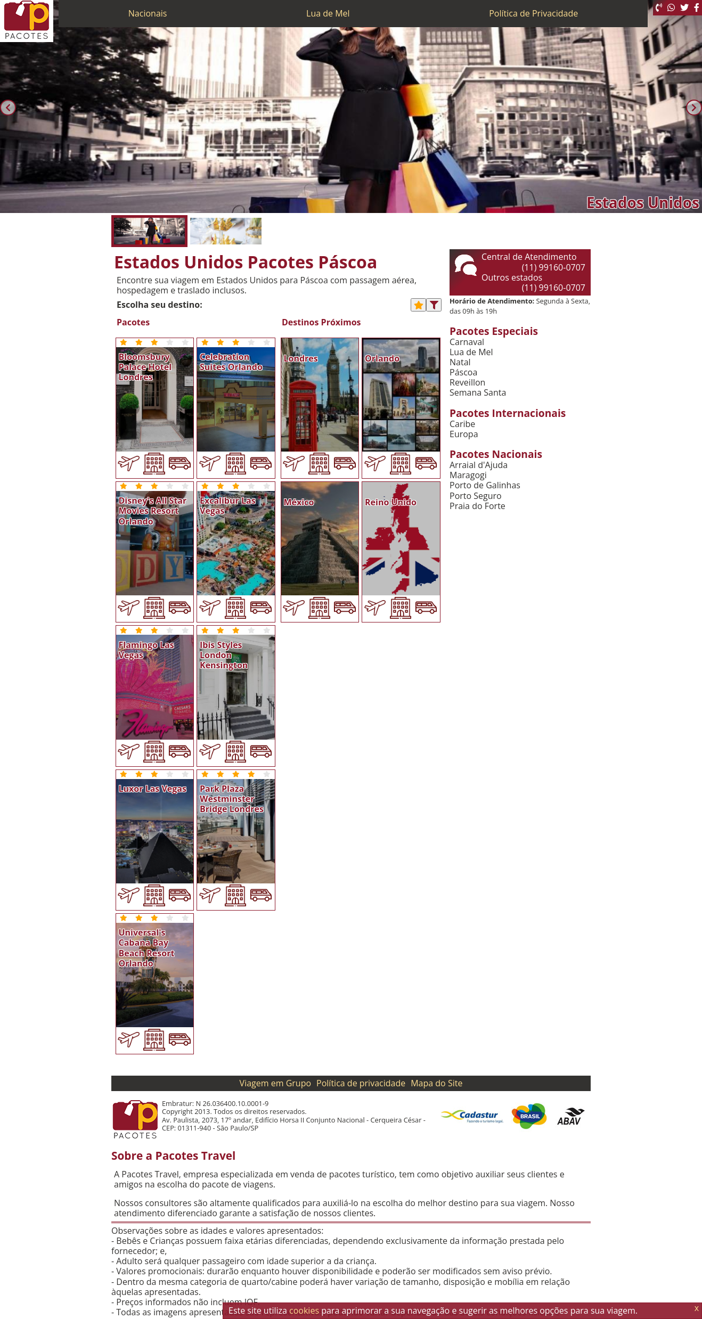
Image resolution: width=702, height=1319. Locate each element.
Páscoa (463, 372)
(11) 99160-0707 (553, 267)
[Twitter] (684, 7)
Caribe (462, 424)
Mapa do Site (436, 1083)
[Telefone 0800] (659, 7)
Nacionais (147, 13)
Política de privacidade (360, 1083)
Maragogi (468, 475)
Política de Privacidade (533, 13)
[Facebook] (696, 7)
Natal (460, 362)
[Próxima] (694, 107)
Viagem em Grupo (275, 1083)
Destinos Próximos (321, 322)
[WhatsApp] (671, 7)
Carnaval (467, 342)
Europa (464, 434)
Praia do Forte (477, 506)
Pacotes (133, 322)
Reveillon (467, 383)
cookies (304, 1310)
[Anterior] (8, 107)
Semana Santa (478, 393)
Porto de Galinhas (485, 485)
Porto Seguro (476, 496)
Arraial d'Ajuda (479, 465)
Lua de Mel (328, 13)
